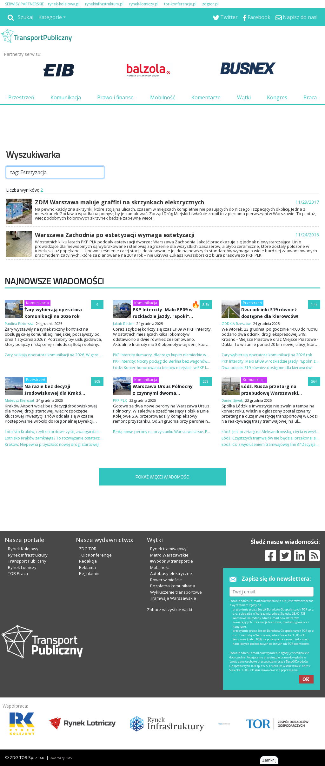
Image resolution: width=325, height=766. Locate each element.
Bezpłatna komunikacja (172, 586)
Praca (310, 97)
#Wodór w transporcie (171, 561)
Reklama (87, 567)
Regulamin (89, 573)
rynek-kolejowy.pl (63, 4)
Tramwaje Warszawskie (173, 598)
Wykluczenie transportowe (176, 592)
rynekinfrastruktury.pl (104, 4)
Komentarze (206, 97)
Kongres (277, 97)
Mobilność (162, 97)
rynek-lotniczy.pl (143, 4)
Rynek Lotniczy (22, 567)
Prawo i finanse (115, 97)
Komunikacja (65, 97)
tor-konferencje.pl (180, 4)
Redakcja (88, 561)
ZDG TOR (87, 548)
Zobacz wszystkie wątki (169, 609)
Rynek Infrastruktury (28, 555)
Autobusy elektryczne (171, 573)
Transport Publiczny (27, 561)
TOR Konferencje (95, 555)
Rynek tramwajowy (168, 548)
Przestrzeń (21, 97)
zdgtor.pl (210, 4)
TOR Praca (18, 573)
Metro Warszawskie (169, 555)
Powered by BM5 (61, 758)
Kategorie (50, 17)
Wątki (244, 97)
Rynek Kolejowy (23, 548)
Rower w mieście (166, 580)
